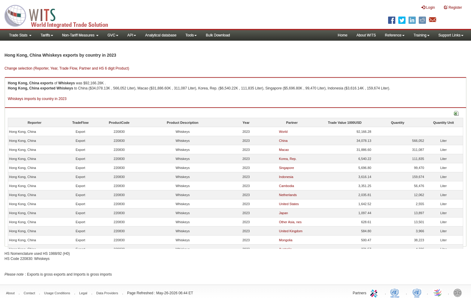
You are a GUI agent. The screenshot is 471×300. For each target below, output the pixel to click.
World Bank (459, 292)
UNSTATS (417, 292)
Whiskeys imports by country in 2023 (37, 99)
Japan (283, 213)
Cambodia (286, 186)
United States (289, 204)
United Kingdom (290, 231)
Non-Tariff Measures (80, 35)
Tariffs (47, 35)
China (283, 140)
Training (422, 35)
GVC (113, 35)
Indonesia (286, 177)
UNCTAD (396, 292)
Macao (284, 150)
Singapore (286, 168)
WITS (60, 15)
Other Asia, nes (290, 222)
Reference (394, 35)
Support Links (451, 35)
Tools (191, 35)
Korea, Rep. (288, 159)
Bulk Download (218, 35)
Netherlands (288, 195)
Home (343, 35)
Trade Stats (20, 35)
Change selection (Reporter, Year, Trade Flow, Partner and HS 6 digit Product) (67, 68)
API (131, 35)
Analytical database (160, 35)
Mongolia (286, 240)
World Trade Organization (438, 292)
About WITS (366, 35)
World (283, 131)
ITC (375, 292)
